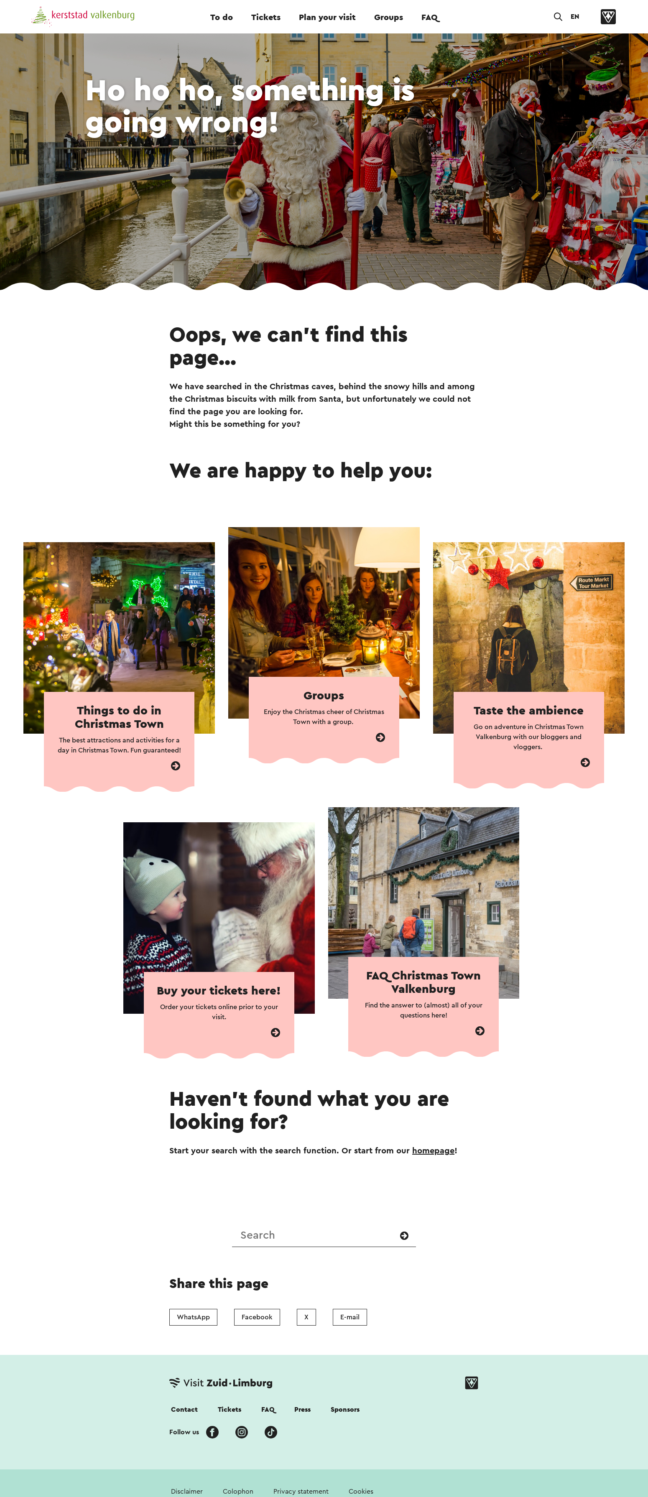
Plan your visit (327, 17)
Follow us (184, 1432)
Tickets (266, 17)
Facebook (257, 1317)
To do (221, 17)
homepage (433, 1151)
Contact (184, 1409)
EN (575, 16)
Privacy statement (301, 1491)
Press (302, 1409)
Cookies (361, 1491)
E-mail (350, 1317)
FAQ (429, 17)
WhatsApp (193, 1317)
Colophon (238, 1491)
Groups (388, 17)
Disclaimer (187, 1491)
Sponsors (345, 1409)
